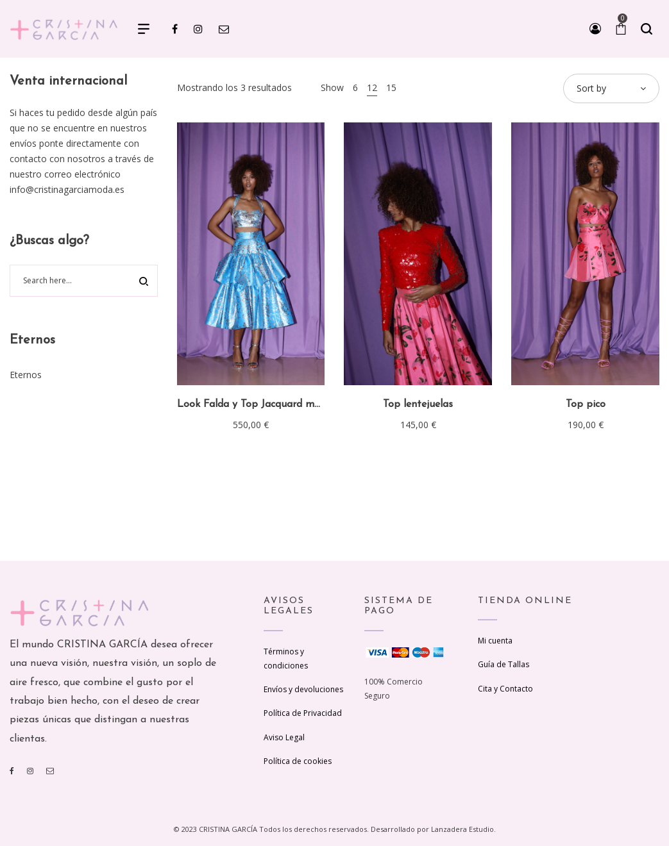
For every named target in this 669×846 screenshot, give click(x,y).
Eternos (26, 375)
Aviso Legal (284, 737)
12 (372, 87)
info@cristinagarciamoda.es (67, 189)
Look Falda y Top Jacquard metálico (261, 404)
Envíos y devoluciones (303, 689)
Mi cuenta (495, 640)
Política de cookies (298, 761)
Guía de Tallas (503, 664)
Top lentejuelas (418, 404)
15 (391, 87)
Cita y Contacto (505, 688)
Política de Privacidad (303, 713)
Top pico (585, 404)
